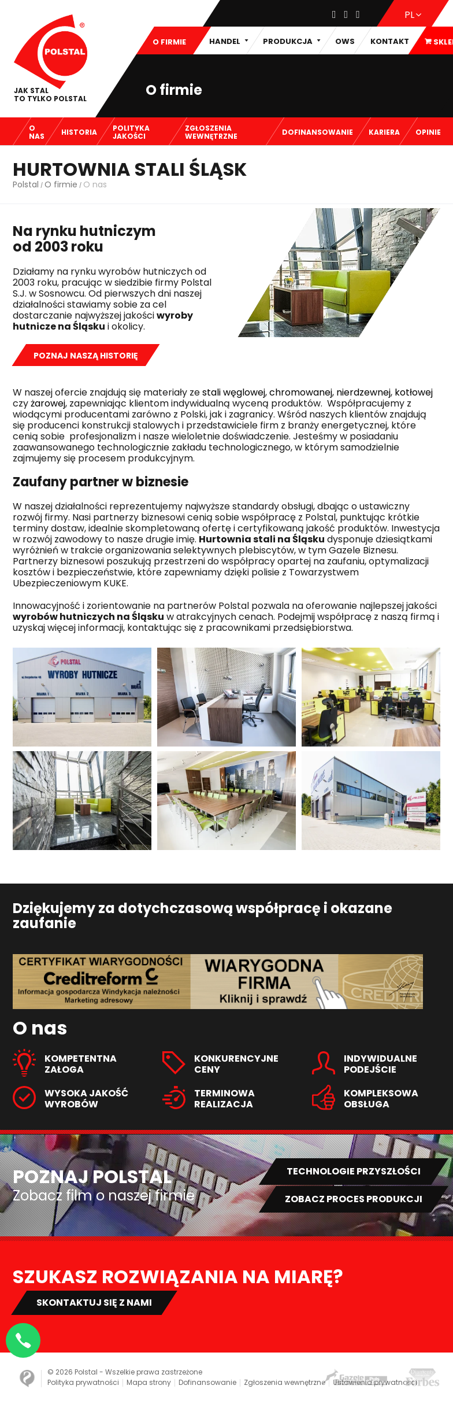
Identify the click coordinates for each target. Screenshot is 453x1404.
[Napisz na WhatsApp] (23, 1340)
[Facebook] (334, 14)
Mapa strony (149, 1382)
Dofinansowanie (207, 1382)
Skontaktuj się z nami (94, 1302)
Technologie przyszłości (354, 1171)
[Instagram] (346, 14)
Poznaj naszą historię (86, 355)
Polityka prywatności (83, 1382)
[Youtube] (358, 14)
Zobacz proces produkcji (353, 1199)
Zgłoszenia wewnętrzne (284, 1382)
